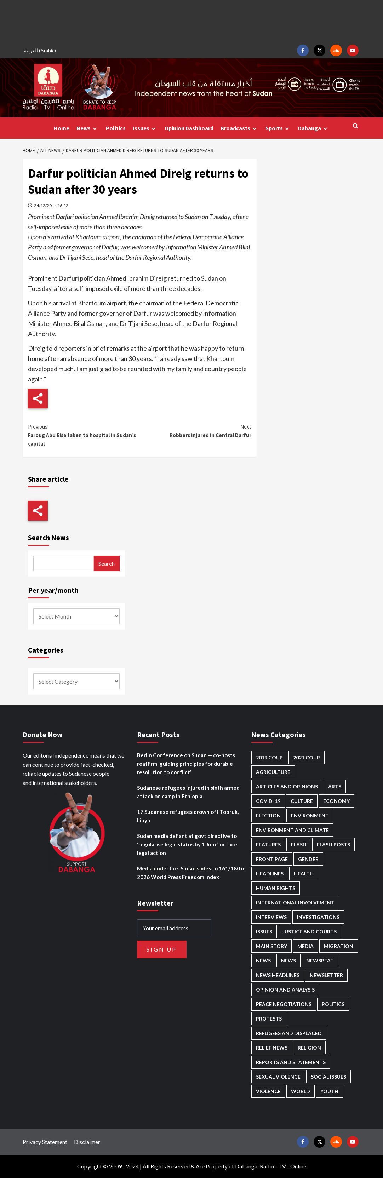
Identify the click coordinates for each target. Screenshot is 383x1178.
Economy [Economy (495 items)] (336, 801)
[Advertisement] (191, 21)
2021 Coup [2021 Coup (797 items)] (306, 757)
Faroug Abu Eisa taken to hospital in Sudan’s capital (84, 435)
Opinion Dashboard (189, 128)
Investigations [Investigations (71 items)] (318, 917)
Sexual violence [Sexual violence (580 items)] (278, 1077)
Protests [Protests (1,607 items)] (269, 1019)
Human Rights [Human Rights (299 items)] (275, 888)
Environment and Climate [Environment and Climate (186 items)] (292, 830)
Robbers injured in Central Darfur (195, 430)
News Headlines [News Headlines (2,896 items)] (277, 975)
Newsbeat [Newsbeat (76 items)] (320, 961)
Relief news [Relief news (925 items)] (271, 1048)
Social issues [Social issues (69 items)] (328, 1077)
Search (106, 563)
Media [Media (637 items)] (305, 946)
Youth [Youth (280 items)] (329, 1091)
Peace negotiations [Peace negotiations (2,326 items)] (283, 1004)
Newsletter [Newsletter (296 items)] (326, 975)
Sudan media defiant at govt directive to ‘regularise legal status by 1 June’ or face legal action (187, 844)
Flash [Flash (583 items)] (299, 844)
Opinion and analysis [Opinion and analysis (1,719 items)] (285, 990)
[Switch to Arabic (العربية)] (41, 50)
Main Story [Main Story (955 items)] (271, 946)
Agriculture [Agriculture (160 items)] (273, 772)
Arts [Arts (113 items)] (334, 786)
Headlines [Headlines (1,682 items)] (270, 873)
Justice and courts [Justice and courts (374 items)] (309, 932)
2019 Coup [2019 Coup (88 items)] (269, 757)
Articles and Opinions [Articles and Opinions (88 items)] (287, 786)
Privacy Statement (45, 1141)
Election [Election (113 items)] (268, 815)
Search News (48, 537)
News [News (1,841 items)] (288, 961)
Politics (116, 128)
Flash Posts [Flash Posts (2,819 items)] (333, 844)
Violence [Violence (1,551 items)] (268, 1091)
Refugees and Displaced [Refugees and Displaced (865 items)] (289, 1033)
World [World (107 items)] (300, 1091)
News (87, 128)
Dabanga (313, 128)
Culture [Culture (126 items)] (302, 801)
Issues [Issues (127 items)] (264, 932)
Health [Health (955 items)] (304, 873)
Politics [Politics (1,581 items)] (333, 1004)
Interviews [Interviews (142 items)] (271, 917)
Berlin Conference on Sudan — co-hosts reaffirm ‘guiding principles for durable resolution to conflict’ (186, 763)
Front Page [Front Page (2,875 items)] (272, 859)
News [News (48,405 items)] (263, 961)
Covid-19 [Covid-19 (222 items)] (268, 801)
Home (61, 128)
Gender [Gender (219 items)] (308, 859)
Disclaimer (87, 1141)
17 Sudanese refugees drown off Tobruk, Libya (188, 816)
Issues (145, 128)
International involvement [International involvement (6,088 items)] (295, 903)
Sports (278, 128)
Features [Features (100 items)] (268, 844)
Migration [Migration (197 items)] (338, 946)
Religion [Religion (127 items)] (309, 1048)
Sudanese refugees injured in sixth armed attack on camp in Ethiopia (188, 792)
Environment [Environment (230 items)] (310, 815)
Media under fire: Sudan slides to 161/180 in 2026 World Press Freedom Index (191, 872)
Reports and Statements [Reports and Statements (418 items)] (291, 1062)
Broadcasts (239, 128)
